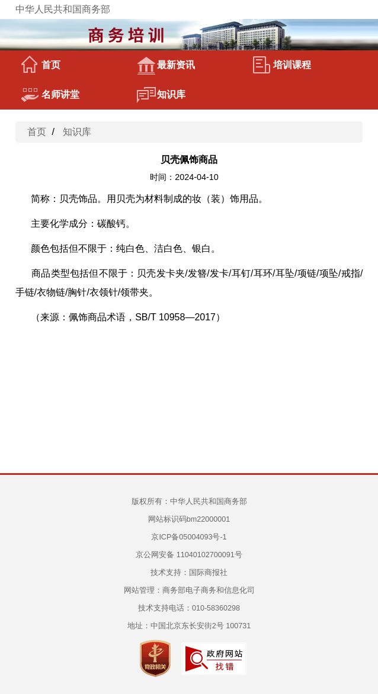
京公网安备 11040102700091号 (189, 555)
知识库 (161, 95)
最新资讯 (166, 65)
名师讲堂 (50, 95)
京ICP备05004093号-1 (188, 537)
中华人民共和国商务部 (62, 9)
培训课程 (282, 65)
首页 (40, 65)
